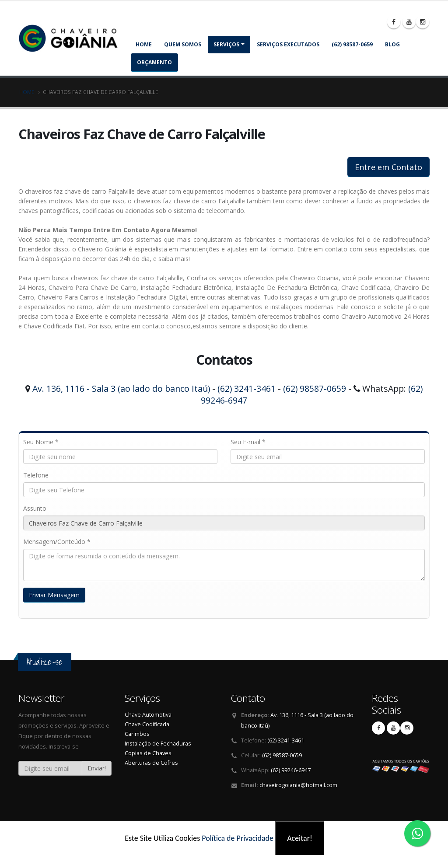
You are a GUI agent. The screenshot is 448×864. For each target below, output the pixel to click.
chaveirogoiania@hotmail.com (298, 785)
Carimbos (137, 734)
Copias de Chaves (148, 753)
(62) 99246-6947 (291, 770)
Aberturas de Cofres (151, 762)
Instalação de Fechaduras (158, 743)
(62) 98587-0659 (352, 44)
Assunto (34, 508)
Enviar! (97, 768)
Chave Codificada (147, 724)
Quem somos (182, 44)
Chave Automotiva (148, 714)
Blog (392, 44)
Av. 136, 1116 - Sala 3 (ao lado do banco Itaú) (121, 388)
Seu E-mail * (248, 442)
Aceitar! (299, 838)
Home (144, 44)
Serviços (226, 44)
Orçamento (154, 62)
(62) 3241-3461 (246, 388)
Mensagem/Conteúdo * (57, 541)
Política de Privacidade (237, 838)
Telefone (36, 475)
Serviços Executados (288, 44)
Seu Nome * (41, 442)
